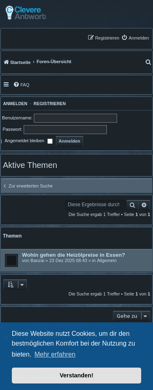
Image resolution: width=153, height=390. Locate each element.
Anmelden (14, 103)
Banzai (37, 260)
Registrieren (49, 103)
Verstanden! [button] (76, 375)
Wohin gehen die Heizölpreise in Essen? (73, 255)
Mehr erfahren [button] (54, 354)
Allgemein (106, 260)
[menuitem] (135, 38)
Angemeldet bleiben (28, 141)
